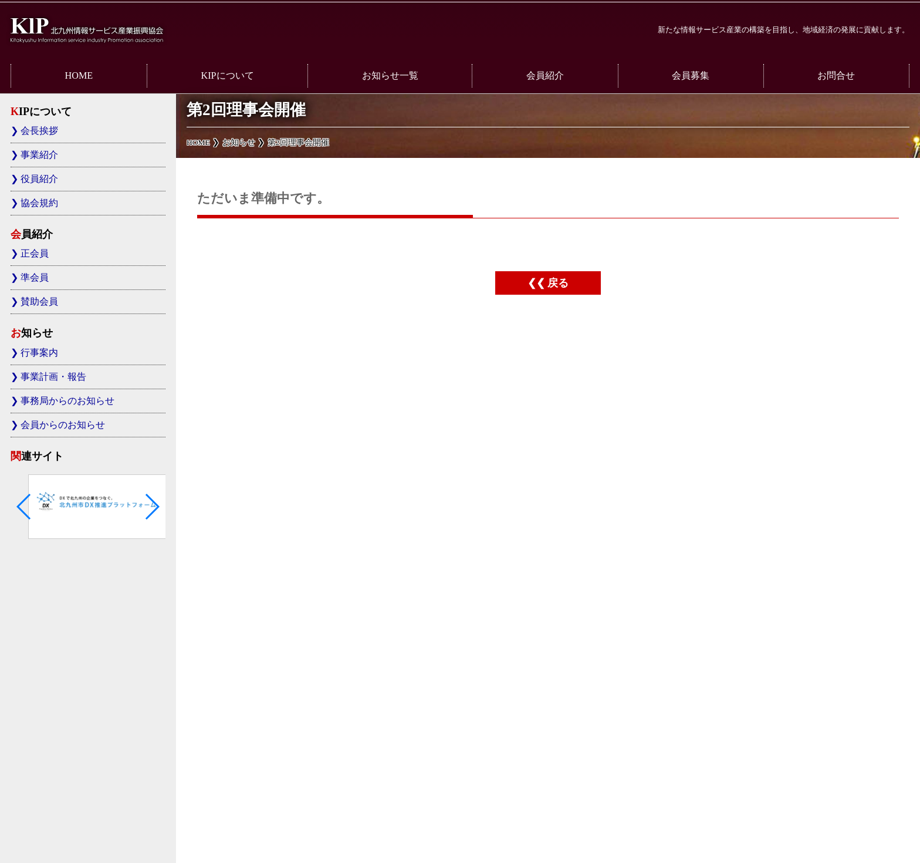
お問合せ (836, 75)
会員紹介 (545, 75)
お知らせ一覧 (390, 75)
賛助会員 (39, 301)
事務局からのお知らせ (67, 401)
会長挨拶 (39, 131)
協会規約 (39, 203)
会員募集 (690, 75)
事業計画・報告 (53, 377)
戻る (558, 283)
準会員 (35, 277)
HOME (79, 75)
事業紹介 (39, 155)
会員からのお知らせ (63, 425)
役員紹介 (39, 179)
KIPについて (227, 75)
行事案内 (39, 353)
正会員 (35, 253)
